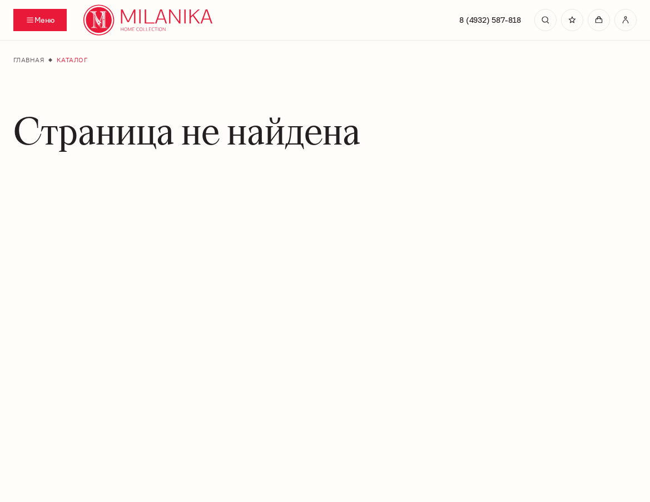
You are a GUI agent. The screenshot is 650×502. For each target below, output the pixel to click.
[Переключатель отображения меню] (40, 20)
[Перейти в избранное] (572, 20)
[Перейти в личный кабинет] (625, 20)
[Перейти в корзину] (599, 20)
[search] (545, 20)
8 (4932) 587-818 (490, 20)
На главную (323, 413)
